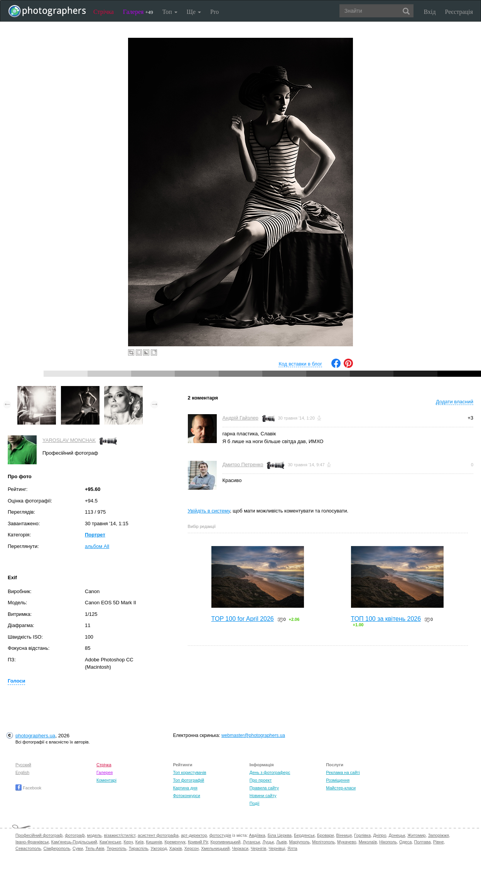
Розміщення (337, 780)
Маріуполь (299, 842)
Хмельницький (215, 848)
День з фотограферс (270, 772)
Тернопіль (116, 848)
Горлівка (362, 835)
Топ (169, 11)
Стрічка (103, 11)
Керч (128, 842)
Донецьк (396, 835)
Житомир (416, 835)
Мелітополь (323, 842)
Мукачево (346, 842)
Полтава (422, 842)
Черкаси (240, 848)
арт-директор (194, 835)
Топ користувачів (189, 772)
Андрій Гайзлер (240, 418)
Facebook (28, 788)
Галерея (138, 11)
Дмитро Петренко (243, 464)
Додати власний (454, 402)
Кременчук (174, 842)
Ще (194, 11)
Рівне (438, 842)
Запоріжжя (438, 835)
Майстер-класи (341, 788)
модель (94, 835)
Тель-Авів (94, 848)
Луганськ (251, 842)
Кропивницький (225, 842)
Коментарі (106, 780)
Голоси (16, 681)
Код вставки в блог (300, 364)
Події (255, 803)
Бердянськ (304, 835)
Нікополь (388, 842)
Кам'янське (111, 842)
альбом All (97, 546)
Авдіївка (257, 835)
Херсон (191, 848)
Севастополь (28, 848)
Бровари (325, 835)
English (22, 772)
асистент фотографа (158, 835)
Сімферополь (57, 848)
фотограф (74, 835)
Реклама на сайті (343, 772)
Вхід (430, 11)
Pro (214, 11)
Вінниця (344, 835)
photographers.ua (35, 735)
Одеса (405, 842)
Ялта (292, 848)
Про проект (261, 780)
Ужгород (158, 848)
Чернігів (258, 848)
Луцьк (268, 842)
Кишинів (154, 842)
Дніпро (379, 835)
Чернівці (277, 848)
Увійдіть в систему (209, 511)
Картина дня (185, 788)
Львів (281, 842)
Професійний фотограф (38, 835)
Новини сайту (263, 795)
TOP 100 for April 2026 (242, 618)
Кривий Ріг (198, 842)
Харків (175, 848)
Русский (23, 764)
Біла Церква (280, 835)
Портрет (95, 535)
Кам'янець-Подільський (74, 842)
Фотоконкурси (186, 795)
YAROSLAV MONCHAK (69, 440)
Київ (139, 842)
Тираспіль (139, 848)
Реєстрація (459, 11)
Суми (78, 848)
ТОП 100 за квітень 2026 (386, 618)
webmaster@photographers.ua (253, 735)
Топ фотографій (188, 780)
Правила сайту (264, 788)
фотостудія (220, 835)
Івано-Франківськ (32, 842)
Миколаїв (368, 842)
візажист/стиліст (119, 835)
